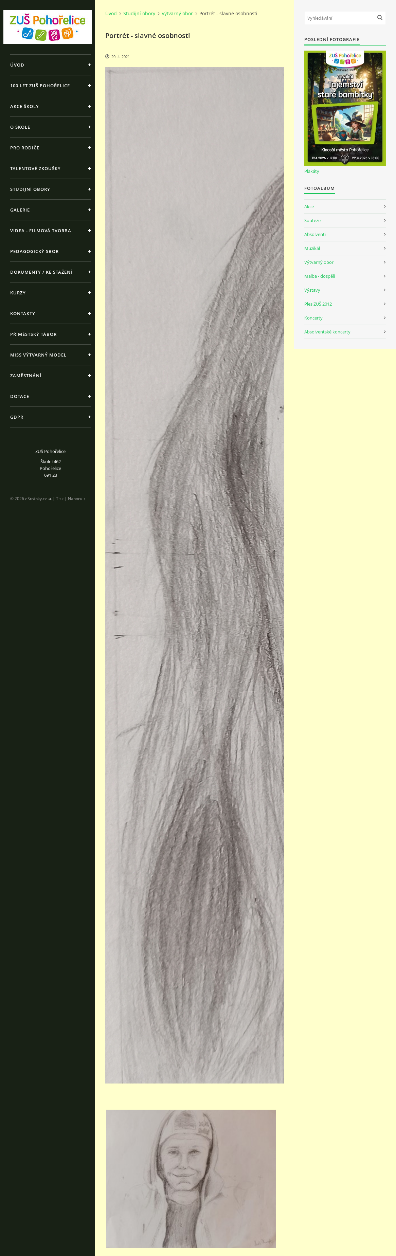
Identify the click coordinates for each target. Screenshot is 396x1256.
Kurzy (18, 293)
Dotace (19, 396)
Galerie (20, 210)
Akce (309, 206)
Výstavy (312, 290)
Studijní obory (30, 189)
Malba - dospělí (319, 276)
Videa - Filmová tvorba (40, 230)
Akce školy (24, 106)
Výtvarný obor (177, 13)
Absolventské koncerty (327, 332)
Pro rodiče (24, 148)
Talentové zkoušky (35, 168)
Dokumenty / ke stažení (41, 272)
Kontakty (22, 313)
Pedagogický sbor (34, 251)
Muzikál (312, 248)
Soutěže (312, 220)
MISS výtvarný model (38, 355)
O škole (20, 127)
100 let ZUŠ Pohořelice (40, 86)
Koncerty (313, 318)
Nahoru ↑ (76, 499)
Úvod (17, 65)
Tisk (60, 499)
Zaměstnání (25, 375)
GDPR (16, 417)
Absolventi (315, 234)
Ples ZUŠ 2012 (318, 304)
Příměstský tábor (33, 334)
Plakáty (311, 171)
